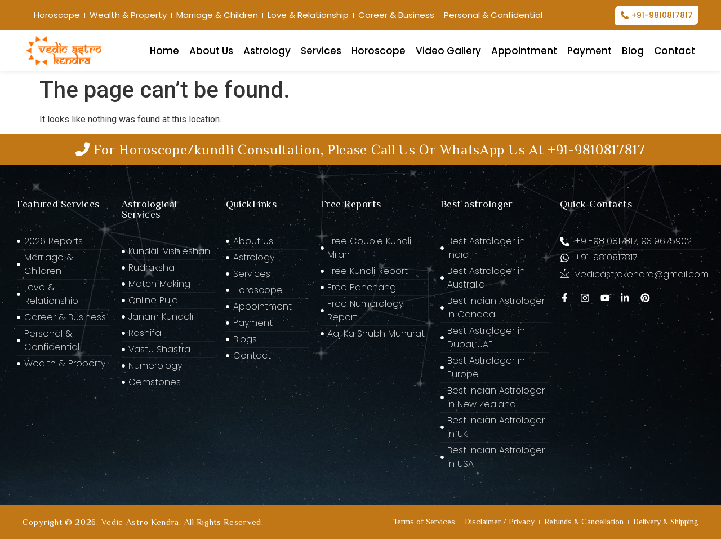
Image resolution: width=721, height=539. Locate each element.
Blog (633, 51)
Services (321, 51)
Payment (589, 51)
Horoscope (378, 51)
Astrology (267, 51)
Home (164, 51)
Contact (674, 51)
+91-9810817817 (597, 150)
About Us (211, 51)
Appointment (524, 51)
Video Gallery (448, 51)
